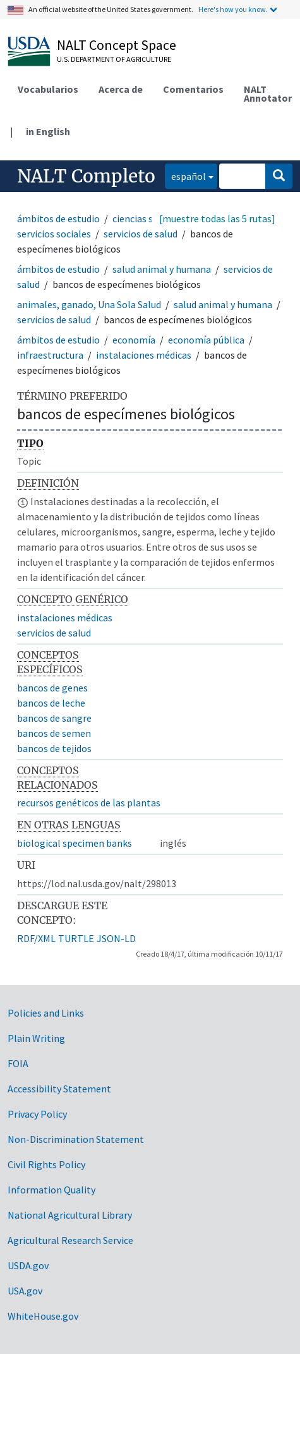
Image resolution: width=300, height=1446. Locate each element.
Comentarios (193, 89)
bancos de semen (54, 733)
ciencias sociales (147, 218)
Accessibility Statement (59, 1088)
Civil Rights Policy (46, 1164)
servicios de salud (140, 233)
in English (48, 131)
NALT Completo (86, 176)
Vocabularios (48, 89)
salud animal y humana (161, 269)
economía (133, 339)
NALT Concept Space (116, 45)
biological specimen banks (74, 843)
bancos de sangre (54, 718)
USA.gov (25, 1290)
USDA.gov (28, 1265)
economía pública (206, 339)
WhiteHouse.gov (43, 1316)
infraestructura (50, 355)
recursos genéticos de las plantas (88, 802)
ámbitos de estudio (58, 218)
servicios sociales (54, 233)
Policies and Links (46, 1013)
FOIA (18, 1063)
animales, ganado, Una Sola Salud (89, 304)
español (185, 175)
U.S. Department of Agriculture (114, 59)
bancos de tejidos (54, 748)
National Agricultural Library (70, 1215)
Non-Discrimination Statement (76, 1139)
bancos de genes (52, 687)
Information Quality (51, 1189)
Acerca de (121, 89)
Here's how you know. (233, 9)
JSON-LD (116, 938)
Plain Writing (36, 1038)
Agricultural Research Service (70, 1240)
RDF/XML (36, 938)
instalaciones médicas (143, 355)
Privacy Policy (37, 1114)
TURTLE (76, 938)
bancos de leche (51, 702)
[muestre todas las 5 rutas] (217, 218)
